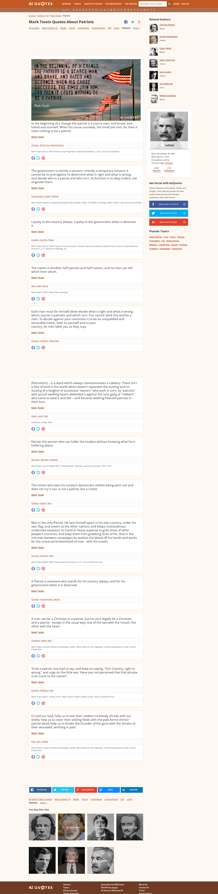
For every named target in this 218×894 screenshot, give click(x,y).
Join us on (168, 204)
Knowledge (164, 248)
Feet (46, 416)
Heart (34, 416)
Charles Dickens (167, 24)
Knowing (54, 459)
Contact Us (144, 887)
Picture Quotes (113, 4)
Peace (51, 239)
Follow (169, 145)
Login (176, 4)
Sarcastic (35, 459)
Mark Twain (55, 15)
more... (136, 27)
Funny (72, 27)
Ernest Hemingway (169, 36)
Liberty (43, 503)
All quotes (34, 27)
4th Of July (54, 340)
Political (54, 196)
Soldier (45, 741)
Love (166, 236)
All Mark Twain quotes (40, 799)
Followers (169, 170)
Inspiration (83, 27)
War (52, 690)
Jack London (165, 72)
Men (33, 286)
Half (39, 286)
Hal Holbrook (166, 83)
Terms (142, 890)
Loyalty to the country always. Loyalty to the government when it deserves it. (83, 223)
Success (180, 236)
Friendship (154, 240)
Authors (66, 4)
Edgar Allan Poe (167, 60)
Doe (49, 503)
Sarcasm (45, 459)
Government (37, 196)
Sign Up (185, 4)
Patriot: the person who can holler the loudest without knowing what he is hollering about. (83, 443)
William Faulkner (168, 95)
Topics (77, 4)
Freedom (153, 248)
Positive (183, 244)
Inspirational (98, 27)
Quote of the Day (93, 4)
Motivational (172, 240)
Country (43, 239)
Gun (39, 741)
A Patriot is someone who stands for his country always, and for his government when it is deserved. (78, 583)
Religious (44, 690)
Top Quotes (131, 4)
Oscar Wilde (165, 48)
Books (63, 27)
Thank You (44, 145)
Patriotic (44, 555)
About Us (143, 884)
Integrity (44, 340)
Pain (33, 741)
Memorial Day (57, 145)
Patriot (45, 286)
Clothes (34, 503)
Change (34, 145)
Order (47, 196)
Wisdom (153, 244)
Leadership (164, 244)
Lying (116, 27)
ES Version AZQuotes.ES (112, 890)
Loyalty (34, 239)
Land (40, 416)
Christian (35, 640)
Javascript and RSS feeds (112, 884)
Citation (169, 163)
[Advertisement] (86, 42)
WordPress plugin (109, 887)
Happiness (177, 248)
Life (109, 27)
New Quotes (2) (50, 27)
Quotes (32, 15)
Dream (174, 244)
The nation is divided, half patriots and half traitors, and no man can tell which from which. (81, 270)
